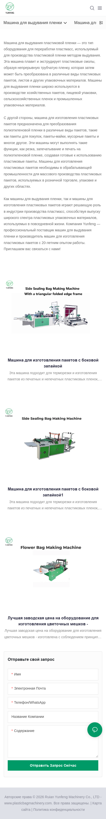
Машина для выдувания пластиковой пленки (40, 43)
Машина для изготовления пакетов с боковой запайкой (53, 363)
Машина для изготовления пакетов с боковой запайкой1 (53, 492)
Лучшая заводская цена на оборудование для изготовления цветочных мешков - (53, 621)
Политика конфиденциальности (59, 810)
